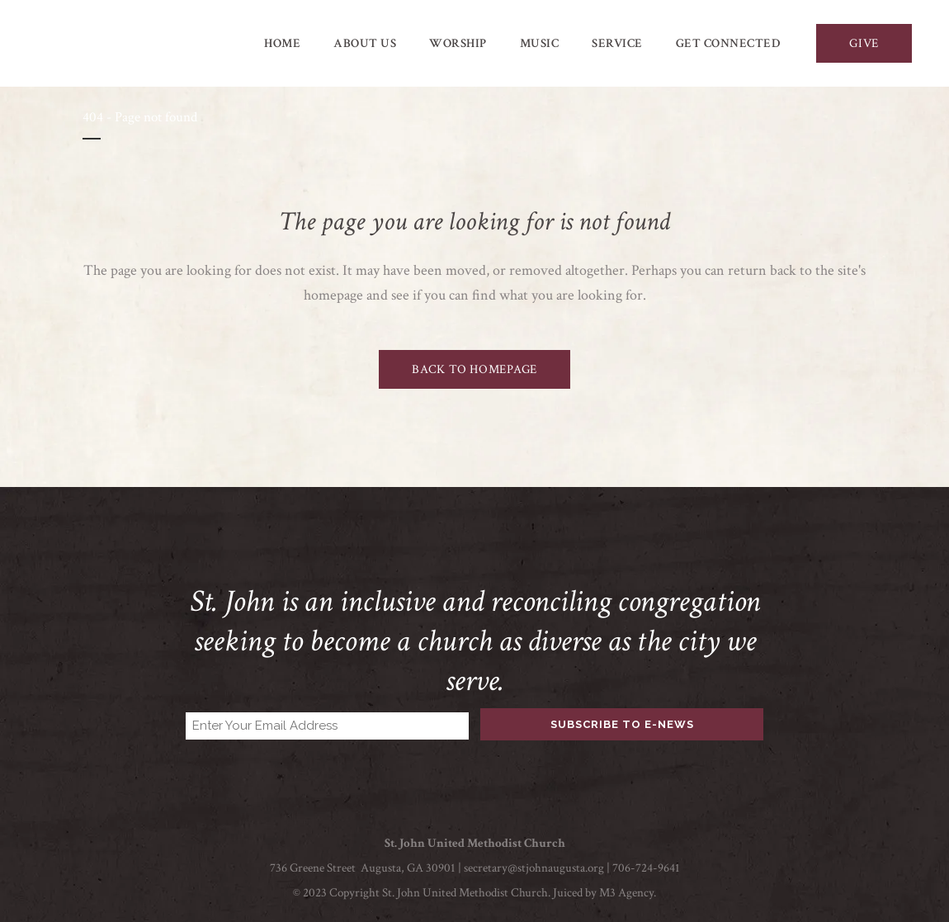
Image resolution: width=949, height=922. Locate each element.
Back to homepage (474, 369)
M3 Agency (626, 893)
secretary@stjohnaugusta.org (534, 868)
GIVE (864, 43)
